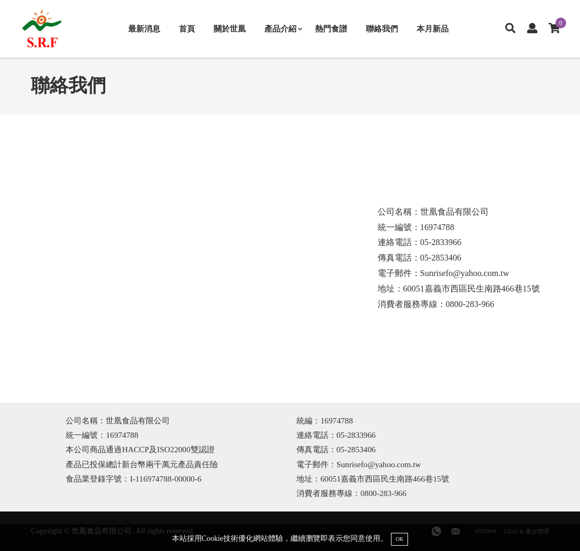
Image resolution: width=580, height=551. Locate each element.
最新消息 (144, 28)
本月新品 (433, 28)
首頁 (187, 28)
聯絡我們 (382, 28)
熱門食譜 (331, 28)
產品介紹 (283, 28)
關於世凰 (230, 28)
